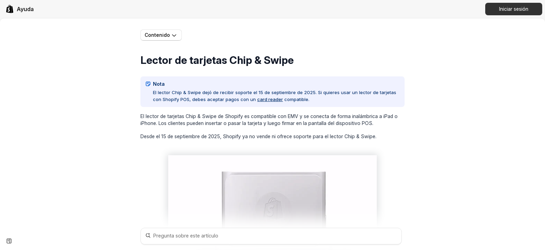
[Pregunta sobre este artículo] (271, 236)
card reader (270, 99)
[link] (19, 9)
